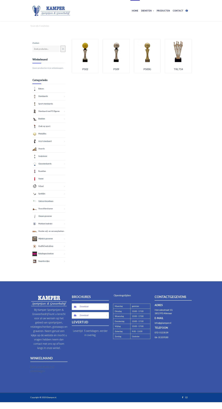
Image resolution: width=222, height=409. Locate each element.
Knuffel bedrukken (42, 246)
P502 (85, 69)
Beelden (38, 119)
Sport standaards (42, 104)
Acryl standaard (42, 141)
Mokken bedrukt (42, 223)
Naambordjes (41, 261)
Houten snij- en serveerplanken (48, 231)
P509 (116, 69)
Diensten (147, 10)
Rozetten (39, 171)
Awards (38, 149)
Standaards (40, 96)
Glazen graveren (42, 216)
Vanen (37, 178)
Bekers (38, 89)
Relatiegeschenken (43, 253)
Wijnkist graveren (42, 238)
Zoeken (35, 43)
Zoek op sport (41, 126)
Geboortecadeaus (42, 201)
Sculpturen (39, 156)
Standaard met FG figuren (46, 111)
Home (135, 10)
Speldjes (38, 193)
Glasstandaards (41, 163)
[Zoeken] (63, 49)
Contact (178, 10)
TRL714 (178, 69)
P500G (147, 69)
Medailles (39, 134)
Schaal (38, 186)
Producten (163, 10)
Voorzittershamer (42, 208)
